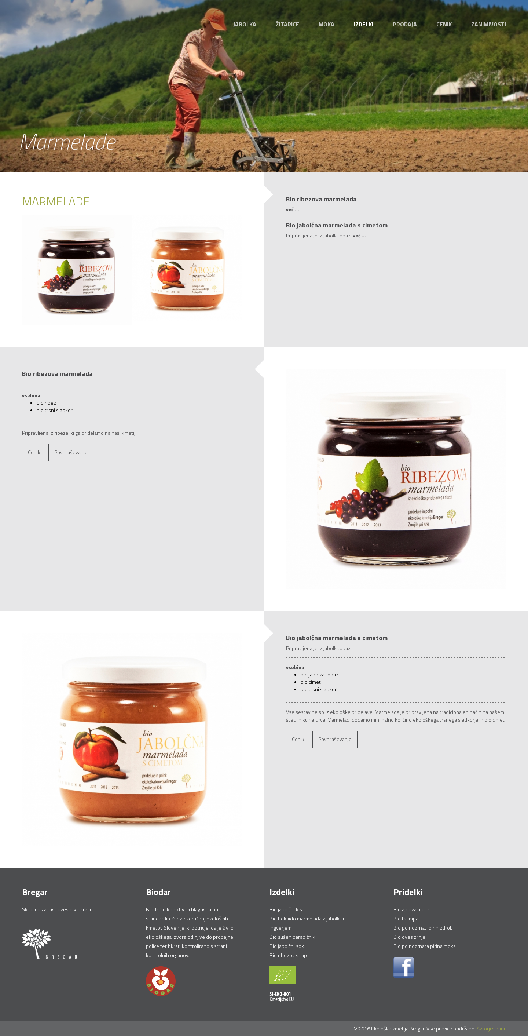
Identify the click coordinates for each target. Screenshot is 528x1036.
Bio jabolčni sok (287, 946)
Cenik (444, 24)
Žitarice (287, 24)
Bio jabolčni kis (286, 909)
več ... (292, 209)
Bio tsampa (405, 918)
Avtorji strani (491, 1028)
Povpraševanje (71, 452)
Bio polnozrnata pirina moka (424, 946)
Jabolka (244, 24)
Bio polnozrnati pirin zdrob (423, 927)
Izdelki (363, 24)
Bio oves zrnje (409, 937)
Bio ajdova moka (411, 909)
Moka (326, 24)
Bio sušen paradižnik (292, 937)
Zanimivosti (488, 24)
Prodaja (405, 24)
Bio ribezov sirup (288, 955)
